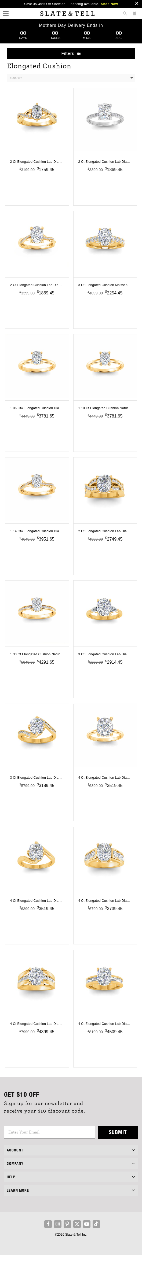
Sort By (71, 78)
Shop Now (109, 4)
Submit (118, 1144)
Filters (71, 53)
